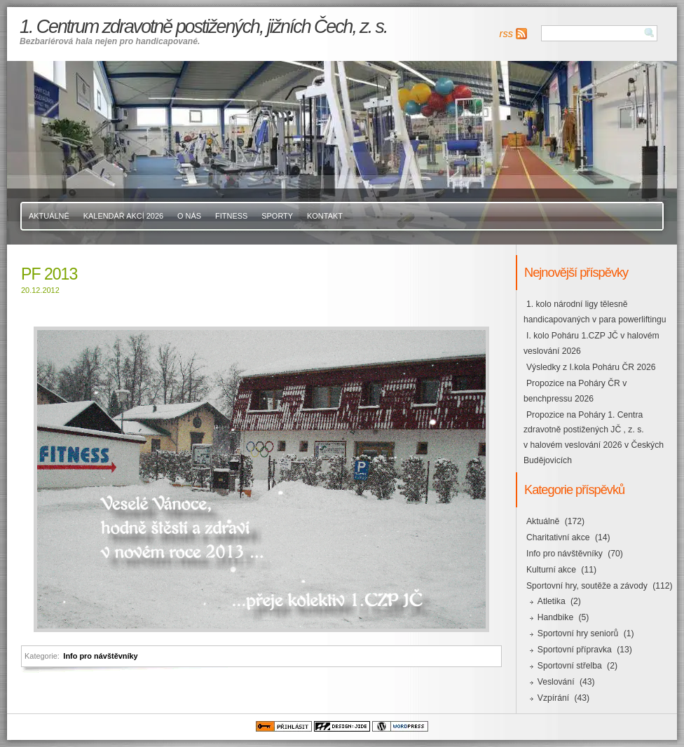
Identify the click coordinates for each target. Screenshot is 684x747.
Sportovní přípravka (575, 650)
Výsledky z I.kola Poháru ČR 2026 (590, 367)
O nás (189, 216)
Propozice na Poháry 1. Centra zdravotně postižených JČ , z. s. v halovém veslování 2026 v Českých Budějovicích (594, 438)
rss (506, 33)
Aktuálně (49, 216)
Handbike (555, 617)
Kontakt (325, 216)
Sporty (277, 216)
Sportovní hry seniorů (578, 633)
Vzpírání (553, 698)
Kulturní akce (551, 570)
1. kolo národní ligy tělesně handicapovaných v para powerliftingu (595, 311)
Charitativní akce (558, 537)
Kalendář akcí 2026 (123, 216)
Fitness (231, 216)
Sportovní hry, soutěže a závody (587, 586)
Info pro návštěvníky (100, 656)
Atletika (552, 601)
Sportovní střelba (570, 666)
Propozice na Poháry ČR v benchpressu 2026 (575, 391)
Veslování (556, 682)
